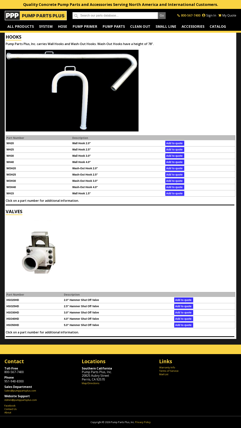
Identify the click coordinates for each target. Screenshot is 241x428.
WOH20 (11, 168)
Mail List (163, 374)
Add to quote (174, 143)
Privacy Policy (143, 422)
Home (36, 15)
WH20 (10, 143)
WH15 (10, 193)
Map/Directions (90, 383)
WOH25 (11, 174)
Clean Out (140, 26)
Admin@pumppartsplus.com (20, 400)
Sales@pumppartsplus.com (20, 390)
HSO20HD (12, 299)
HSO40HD (12, 318)
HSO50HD (12, 325)
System (46, 26)
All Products (20, 26)
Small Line (166, 26)
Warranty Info (167, 367)
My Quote (229, 15)
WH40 (10, 162)
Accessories (193, 26)
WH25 (10, 149)
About (7, 412)
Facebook (10, 405)
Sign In (211, 15)
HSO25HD (12, 306)
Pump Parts (113, 26)
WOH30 (11, 180)
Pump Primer (84, 26)
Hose (62, 26)
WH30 (10, 155)
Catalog (218, 26)
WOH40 (11, 187)
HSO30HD (12, 312)
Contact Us (10, 409)
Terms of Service (169, 371)
